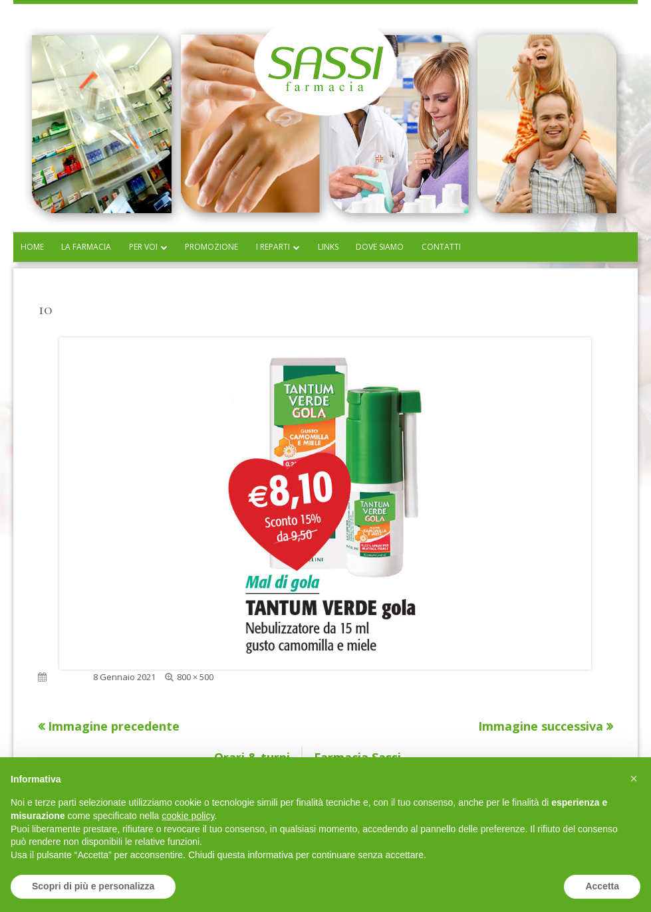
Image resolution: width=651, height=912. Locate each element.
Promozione (211, 246)
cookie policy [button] (188, 815)
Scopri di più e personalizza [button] (93, 886)
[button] (633, 778)
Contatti (441, 246)
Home (32, 246)
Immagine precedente (114, 726)
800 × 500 (195, 677)
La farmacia (86, 246)
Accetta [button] (602, 886)
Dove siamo (380, 246)
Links (328, 246)
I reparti (273, 246)
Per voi (143, 246)
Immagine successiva (540, 726)
